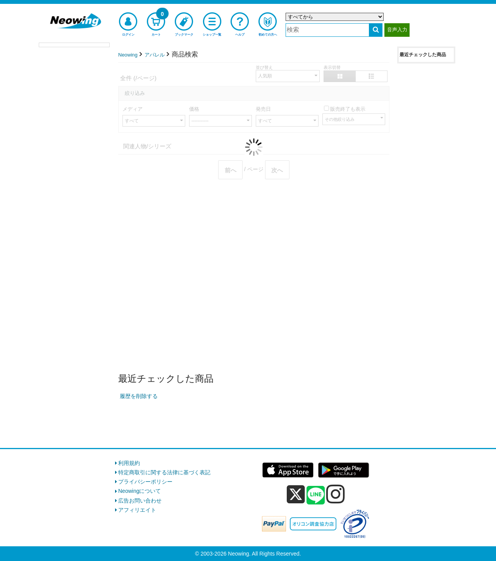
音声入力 (397, 30)
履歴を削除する (139, 396)
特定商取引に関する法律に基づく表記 (164, 472)
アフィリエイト (137, 510)
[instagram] (335, 494)
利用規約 (129, 463)
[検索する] (375, 30)
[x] (296, 494)
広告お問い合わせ (140, 501)
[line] (316, 495)
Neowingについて (139, 491)
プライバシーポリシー (145, 482)
